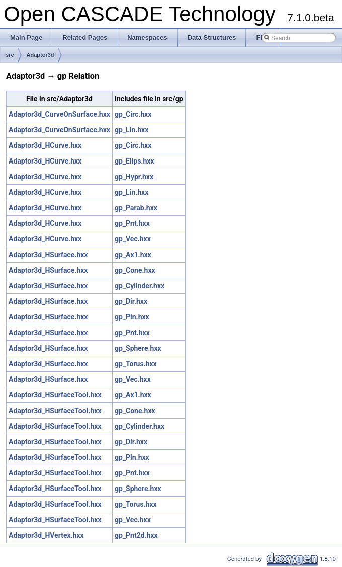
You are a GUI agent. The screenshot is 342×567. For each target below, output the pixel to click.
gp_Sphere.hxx (138, 348)
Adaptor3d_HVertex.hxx (46, 535)
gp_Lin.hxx (131, 130)
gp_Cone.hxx (135, 270)
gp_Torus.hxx (136, 364)
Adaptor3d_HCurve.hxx (45, 145)
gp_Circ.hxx (133, 114)
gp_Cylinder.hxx (139, 286)
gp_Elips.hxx (134, 161)
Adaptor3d (40, 55)
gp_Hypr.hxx (134, 177)
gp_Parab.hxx (136, 208)
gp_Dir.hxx (131, 301)
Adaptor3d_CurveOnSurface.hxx (59, 114)
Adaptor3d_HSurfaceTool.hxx (55, 395)
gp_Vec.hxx (133, 239)
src (10, 55)
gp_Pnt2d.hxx (136, 535)
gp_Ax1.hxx (133, 255)
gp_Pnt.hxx (132, 223)
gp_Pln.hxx (132, 317)
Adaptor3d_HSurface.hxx (48, 255)
